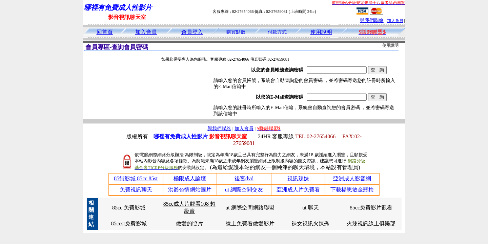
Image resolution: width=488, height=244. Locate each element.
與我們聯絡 (372, 20)
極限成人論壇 (190, 178)
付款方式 (277, 32)
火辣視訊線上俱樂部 (371, 223)
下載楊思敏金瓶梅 (352, 189)
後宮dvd (244, 178)
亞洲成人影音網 (352, 178)
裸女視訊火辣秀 (310, 223)
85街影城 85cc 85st (136, 178)
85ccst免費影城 (129, 223)
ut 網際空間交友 (244, 189)
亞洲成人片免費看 (298, 189)
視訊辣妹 (298, 178)
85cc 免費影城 (128, 207)
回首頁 (105, 32)
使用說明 (321, 32)
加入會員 (395, 20)
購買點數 (235, 32)
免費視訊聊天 (136, 189)
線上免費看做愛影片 (250, 223)
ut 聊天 (310, 207)
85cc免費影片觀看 (371, 207)
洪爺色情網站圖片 (189, 189)
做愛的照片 (189, 223)
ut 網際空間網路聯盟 (249, 207)
